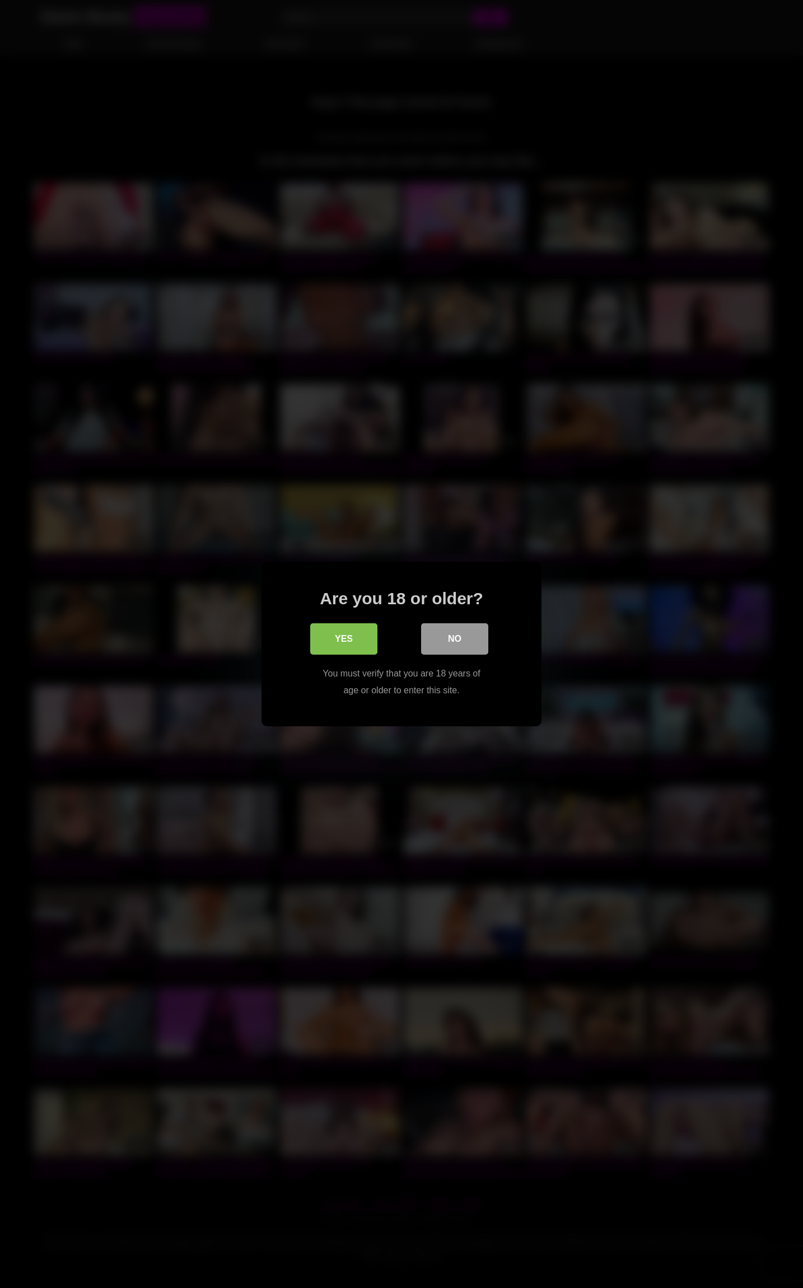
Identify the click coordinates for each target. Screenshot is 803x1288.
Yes (344, 638)
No (454, 638)
